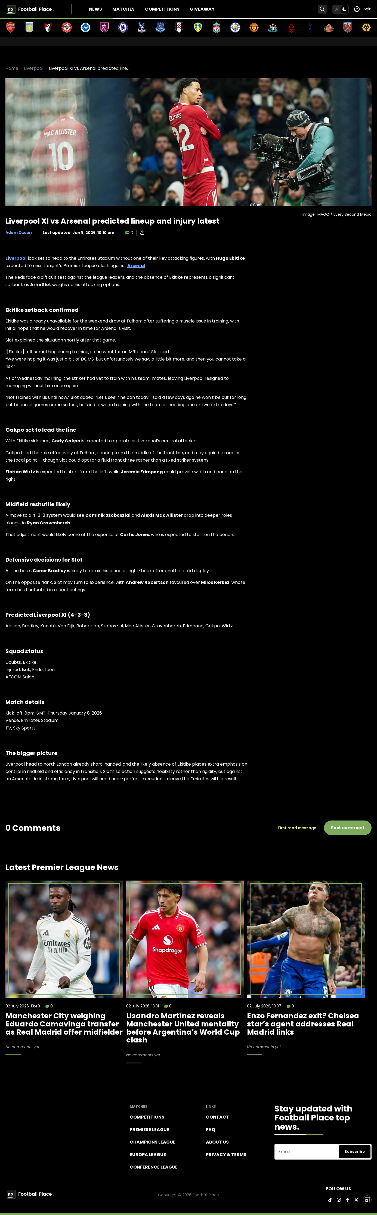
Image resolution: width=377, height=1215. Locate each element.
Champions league (152, 1142)
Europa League (148, 1154)
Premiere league (149, 1129)
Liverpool (33, 68)
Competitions (162, 9)
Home (11, 68)
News (95, 9)
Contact (217, 1117)
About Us (217, 1142)
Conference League (154, 1167)
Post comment (348, 828)
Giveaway (202, 9)
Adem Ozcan (18, 232)
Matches (123, 9)
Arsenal (136, 265)
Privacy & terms (226, 1154)
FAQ (210, 1129)
